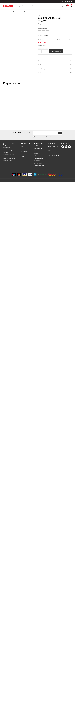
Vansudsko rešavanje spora (39, 166)
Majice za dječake (27, 11)
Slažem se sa (42, 136)
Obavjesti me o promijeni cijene (64, 39)
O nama (22, 149)
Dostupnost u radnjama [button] (55, 73)
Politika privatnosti (25, 154)
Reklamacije (37, 155)
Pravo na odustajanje (39, 150)
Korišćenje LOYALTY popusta (52, 149)
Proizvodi (10, 11)
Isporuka (36, 153)
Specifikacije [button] (55, 69)
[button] (71, 6)
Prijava (63, 1)
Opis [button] (55, 61)
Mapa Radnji (50, 153)
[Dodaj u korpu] (56, 51)
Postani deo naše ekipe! (53, 155)
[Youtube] (69, 146)
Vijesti (22, 146)
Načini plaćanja (37, 160)
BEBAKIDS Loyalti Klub (53, 146)
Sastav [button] (55, 65)
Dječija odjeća (15, 11)
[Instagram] (66, 146)
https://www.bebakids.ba (30, 180)
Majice (20, 11)
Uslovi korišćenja (38, 148)
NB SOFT (42, 180)
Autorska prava (24, 151)
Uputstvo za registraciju (39, 163)
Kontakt (22, 156)
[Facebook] (62, 146)
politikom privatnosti (46, 137)
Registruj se (69, 1)
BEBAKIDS (5, 11)
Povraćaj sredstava (38, 158)
